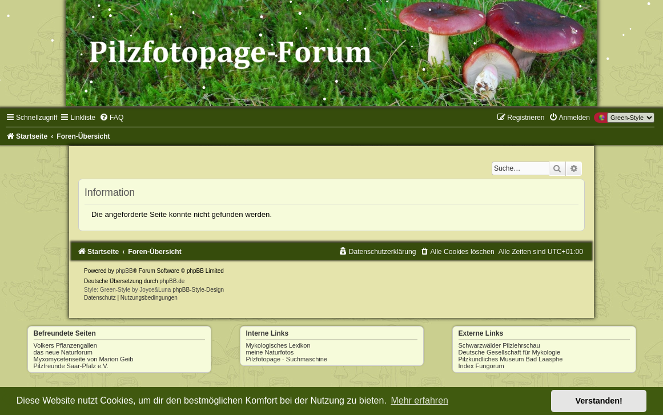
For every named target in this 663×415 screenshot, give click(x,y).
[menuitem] (111, 118)
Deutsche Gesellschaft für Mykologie (510, 352)
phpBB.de (171, 281)
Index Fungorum (481, 365)
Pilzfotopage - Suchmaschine (286, 359)
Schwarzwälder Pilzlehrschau (499, 345)
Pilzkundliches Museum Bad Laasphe (511, 359)
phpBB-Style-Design (198, 290)
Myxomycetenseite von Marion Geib (84, 359)
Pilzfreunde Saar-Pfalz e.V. (71, 365)
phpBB (124, 271)
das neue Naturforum (63, 352)
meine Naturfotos (270, 352)
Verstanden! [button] (599, 400)
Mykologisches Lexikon (278, 345)
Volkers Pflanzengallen (65, 345)
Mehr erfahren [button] (419, 400)
